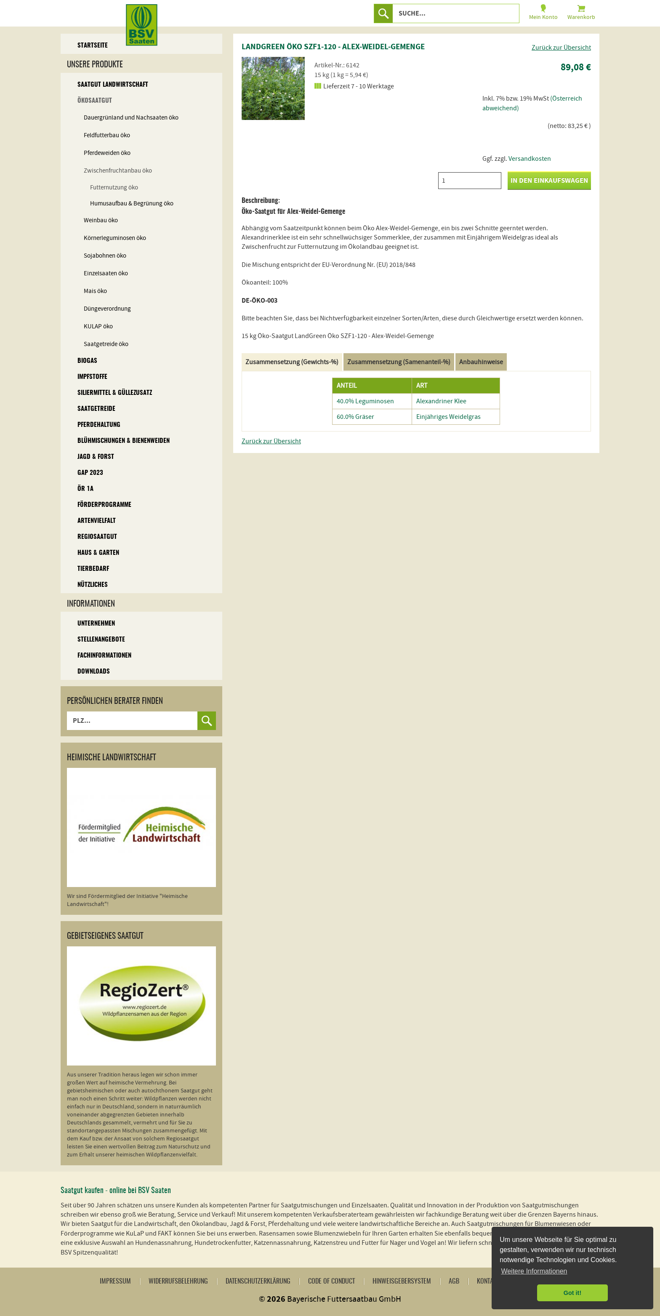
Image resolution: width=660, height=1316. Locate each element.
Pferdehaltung (98, 425)
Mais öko (95, 291)
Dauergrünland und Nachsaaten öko (131, 118)
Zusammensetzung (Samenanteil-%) (398, 362)
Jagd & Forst (95, 457)
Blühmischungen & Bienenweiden (123, 441)
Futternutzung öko (114, 188)
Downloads (93, 672)
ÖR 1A (85, 489)
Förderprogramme (104, 505)
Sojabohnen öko (105, 256)
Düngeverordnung (107, 309)
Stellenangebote (101, 640)
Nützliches (92, 585)
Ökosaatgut (94, 101)
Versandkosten (529, 159)
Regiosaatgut (97, 537)
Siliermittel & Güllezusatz (114, 393)
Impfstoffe (92, 377)
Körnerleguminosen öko (115, 238)
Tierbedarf (93, 569)
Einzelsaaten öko (106, 273)
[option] (273, 88)
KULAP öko (98, 326)
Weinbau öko (101, 220)
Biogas (87, 361)
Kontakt (488, 1281)
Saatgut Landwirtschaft (112, 85)
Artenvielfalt (96, 521)
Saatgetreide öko (106, 344)
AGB (454, 1281)
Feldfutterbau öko (107, 135)
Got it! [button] (572, 1292)
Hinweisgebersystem (402, 1281)
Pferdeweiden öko (107, 153)
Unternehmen (96, 624)
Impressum (115, 1281)
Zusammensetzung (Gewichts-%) (291, 362)
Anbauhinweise (481, 362)
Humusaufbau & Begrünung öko (131, 204)
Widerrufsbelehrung (178, 1281)
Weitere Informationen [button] (534, 1271)
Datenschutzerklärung (258, 1281)
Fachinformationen (104, 656)
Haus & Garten (98, 553)
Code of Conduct (331, 1281)
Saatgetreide (96, 409)
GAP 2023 (90, 473)
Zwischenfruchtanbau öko (118, 171)
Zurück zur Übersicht (561, 47)
